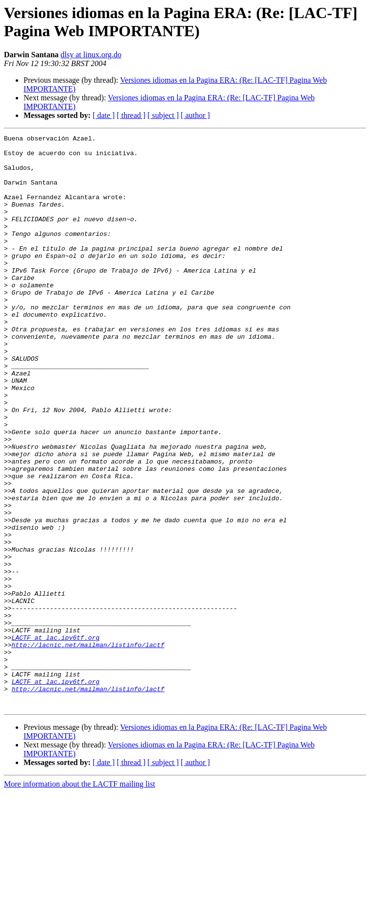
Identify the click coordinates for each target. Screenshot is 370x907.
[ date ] (104, 115)
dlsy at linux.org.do (91, 54)
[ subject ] (163, 115)
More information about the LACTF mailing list (79, 898)
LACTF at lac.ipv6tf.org (55, 738)
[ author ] (195, 115)
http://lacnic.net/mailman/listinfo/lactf (88, 747)
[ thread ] (131, 115)
